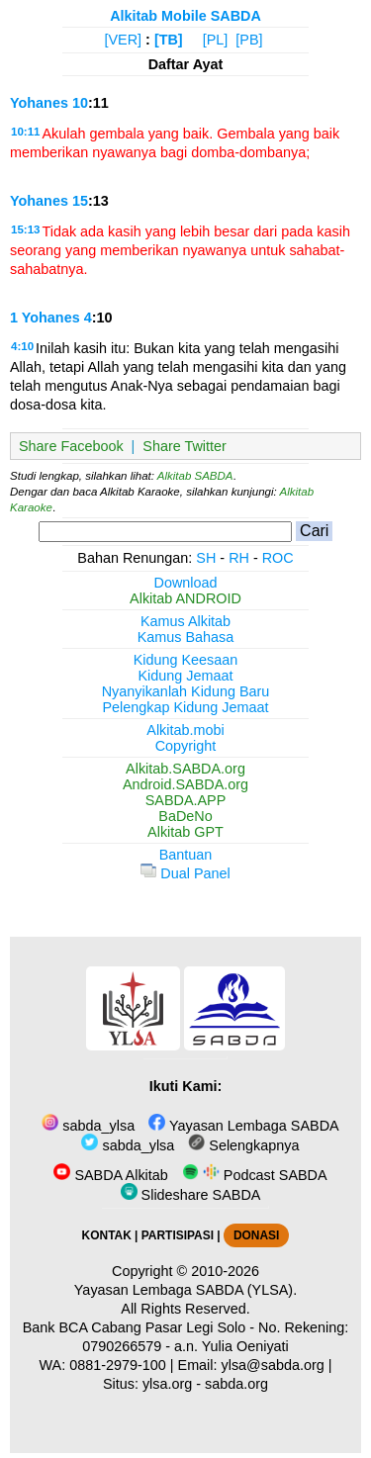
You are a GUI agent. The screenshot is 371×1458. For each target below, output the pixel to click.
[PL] (216, 39)
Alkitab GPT (185, 832)
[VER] (123, 39)
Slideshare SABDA (191, 1195)
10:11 (25, 131)
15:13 (25, 229)
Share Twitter (184, 446)
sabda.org (236, 1384)
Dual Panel (185, 873)
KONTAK (107, 1235)
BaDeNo (185, 816)
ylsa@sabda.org (273, 1365)
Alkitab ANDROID (185, 598)
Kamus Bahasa (186, 637)
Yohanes (39, 103)
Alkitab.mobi (185, 730)
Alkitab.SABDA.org (185, 768)
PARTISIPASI (177, 1235)
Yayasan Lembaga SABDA (243, 1126)
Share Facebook (71, 446)
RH (239, 558)
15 (80, 201)
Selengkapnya (243, 1145)
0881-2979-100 (117, 1365)
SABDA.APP (186, 800)
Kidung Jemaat (186, 675)
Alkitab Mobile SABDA (185, 16)
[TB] (168, 39)
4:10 (22, 346)
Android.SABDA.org (185, 784)
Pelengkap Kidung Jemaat (185, 707)
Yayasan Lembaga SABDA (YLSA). (185, 1290)
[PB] (248, 39)
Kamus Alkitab (185, 621)
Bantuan (186, 855)
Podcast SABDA (254, 1175)
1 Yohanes (45, 317)
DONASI (256, 1235)
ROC (278, 558)
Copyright (186, 746)
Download (186, 583)
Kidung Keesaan (186, 660)
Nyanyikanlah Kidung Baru (186, 691)
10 (80, 103)
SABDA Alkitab (110, 1175)
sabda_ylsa (88, 1126)
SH (206, 558)
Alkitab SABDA (195, 476)
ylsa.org (167, 1384)
